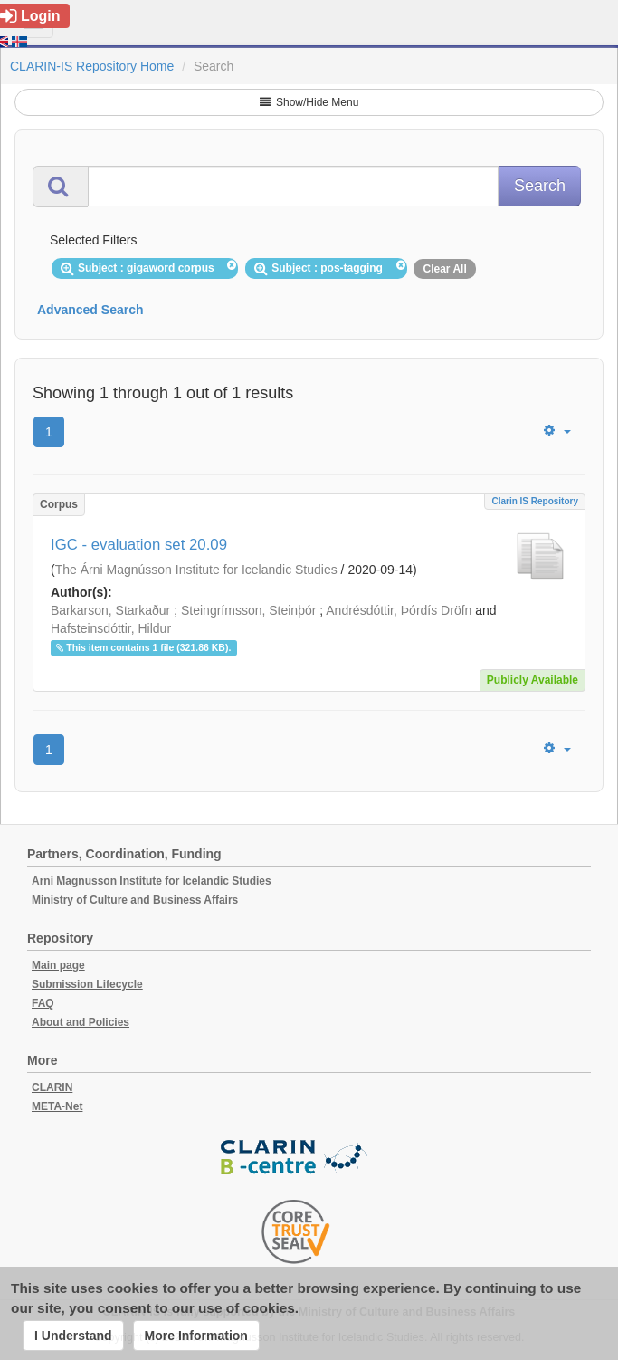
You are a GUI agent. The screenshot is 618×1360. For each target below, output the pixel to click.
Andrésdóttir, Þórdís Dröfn (398, 610)
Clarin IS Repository (534, 501)
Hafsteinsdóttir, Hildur (111, 628)
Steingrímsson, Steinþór (248, 610)
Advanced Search (90, 309)
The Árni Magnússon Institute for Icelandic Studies (196, 569)
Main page (58, 965)
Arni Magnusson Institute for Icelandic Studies (151, 881)
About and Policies (80, 1022)
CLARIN (52, 1087)
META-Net (57, 1106)
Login (30, 16)
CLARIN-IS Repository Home (92, 66)
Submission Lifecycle (87, 984)
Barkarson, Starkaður (110, 610)
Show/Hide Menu (309, 102)
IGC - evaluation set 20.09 (139, 544)
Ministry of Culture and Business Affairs (135, 900)
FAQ (43, 1003)
